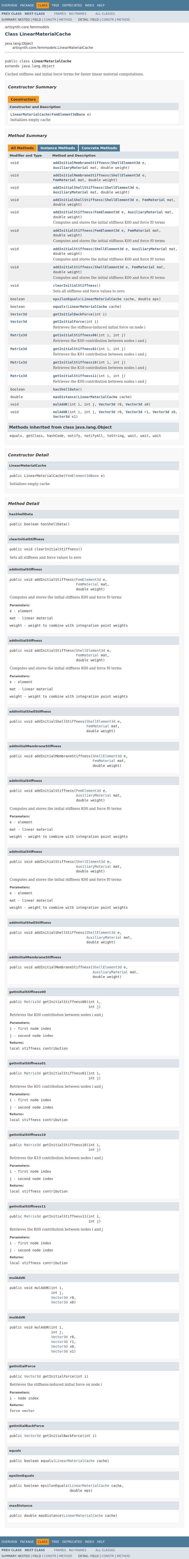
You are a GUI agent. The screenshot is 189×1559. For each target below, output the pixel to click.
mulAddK (60, 404)
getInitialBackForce (73, 314)
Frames (60, 13)
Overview (9, 5)
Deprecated (72, 5)
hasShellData (65, 389)
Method (65, 19)
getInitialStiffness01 (75, 349)
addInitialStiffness (73, 212)
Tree (55, 5)
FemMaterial (64, 180)
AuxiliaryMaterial (70, 168)
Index (89, 5)
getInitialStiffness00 (75, 335)
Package (27, 5)
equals (59, 307)
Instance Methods (57, 148)
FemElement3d (106, 212)
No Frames (77, 13)
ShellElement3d (125, 163)
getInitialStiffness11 (75, 376)
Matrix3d (18, 335)
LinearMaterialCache (30, 114)
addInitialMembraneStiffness (81, 163)
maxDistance (64, 397)
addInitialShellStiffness (78, 188)
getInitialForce (68, 322)
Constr (50, 19)
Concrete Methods (99, 148)
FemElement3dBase (68, 114)
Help (101, 5)
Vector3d (18, 314)
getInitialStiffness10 (75, 362)
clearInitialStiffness (75, 285)
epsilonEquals (66, 299)
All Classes (105, 13)
